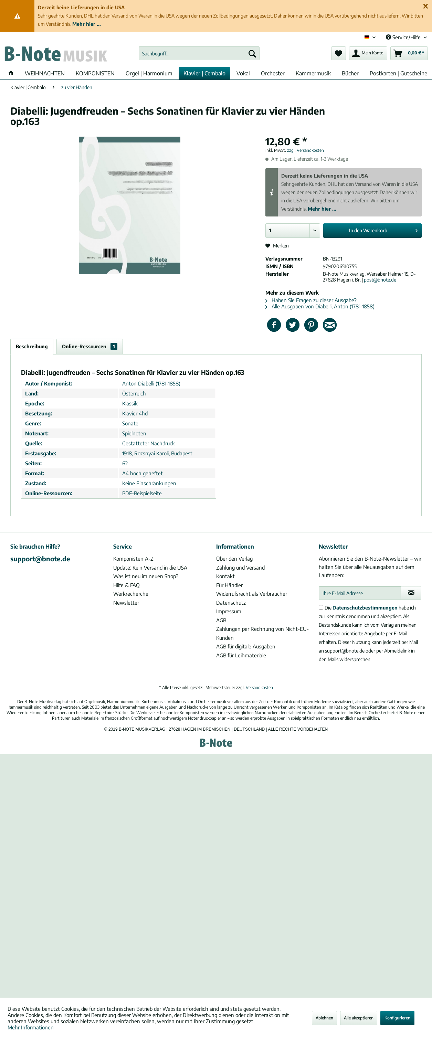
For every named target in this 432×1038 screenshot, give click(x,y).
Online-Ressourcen (89, 346)
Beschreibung (32, 346)
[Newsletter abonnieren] (411, 593)
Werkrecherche (130, 594)
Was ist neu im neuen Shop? (145, 576)
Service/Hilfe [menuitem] (404, 37)
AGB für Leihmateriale (241, 655)
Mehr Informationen (31, 1027)
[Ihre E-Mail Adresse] (360, 593)
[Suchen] (252, 53)
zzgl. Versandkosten (305, 150)
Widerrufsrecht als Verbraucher (251, 594)
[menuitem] (199, 53)
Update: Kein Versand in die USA (150, 567)
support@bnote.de (40, 558)
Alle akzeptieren (358, 1017)
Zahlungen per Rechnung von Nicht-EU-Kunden (262, 633)
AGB (221, 620)
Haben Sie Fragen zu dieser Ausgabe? (311, 300)
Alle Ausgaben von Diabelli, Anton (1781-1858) (320, 306)
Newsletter (126, 603)
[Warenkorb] (409, 53)
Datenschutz (231, 603)
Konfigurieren (397, 1017)
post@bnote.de (380, 280)
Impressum (228, 611)
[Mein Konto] (368, 53)
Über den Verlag (234, 558)
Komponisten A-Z (133, 558)
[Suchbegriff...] (199, 53)
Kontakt (225, 576)
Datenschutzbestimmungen (365, 608)
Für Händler (229, 585)
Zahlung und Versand (240, 567)
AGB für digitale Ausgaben (245, 646)
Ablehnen (324, 1017)
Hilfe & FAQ (126, 585)
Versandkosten (259, 687)
